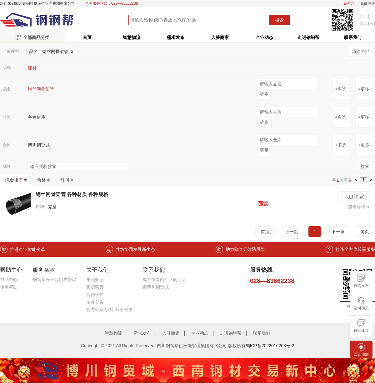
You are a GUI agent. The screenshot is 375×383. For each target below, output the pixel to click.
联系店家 (355, 196)
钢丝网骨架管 (41, 89)
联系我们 (261, 333)
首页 (87, 37)
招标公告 (95, 301)
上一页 (291, 231)
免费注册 (367, 4)
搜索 (279, 19)
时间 (64, 179)
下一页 (338, 231)
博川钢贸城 (39, 144)
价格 (41, 179)
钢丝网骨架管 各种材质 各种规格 (72, 194)
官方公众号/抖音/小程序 (109, 309)
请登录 (349, 4)
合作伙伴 (95, 294)
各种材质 (36, 117)
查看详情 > (358, 206)
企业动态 (264, 37)
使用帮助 (9, 287)
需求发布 (175, 37)
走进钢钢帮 (308, 37)
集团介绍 (95, 279)
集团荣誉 (95, 287)
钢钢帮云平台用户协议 (54, 279)
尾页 (364, 231)
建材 (32, 67)
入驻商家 (220, 37)
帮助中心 (9, 279)
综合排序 (14, 179)
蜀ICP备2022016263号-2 (270, 345)
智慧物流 (131, 37)
